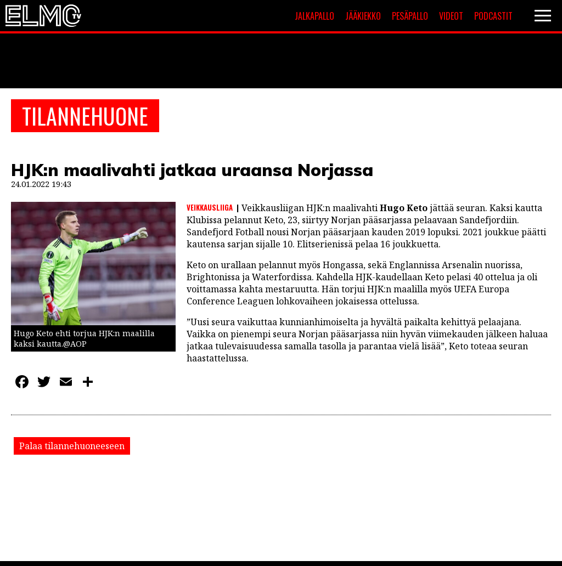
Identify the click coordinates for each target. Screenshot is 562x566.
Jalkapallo (314, 15)
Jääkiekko (363, 15)
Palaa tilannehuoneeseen (72, 446)
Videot (451, 15)
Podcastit (493, 15)
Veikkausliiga (210, 207)
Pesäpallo (410, 15)
